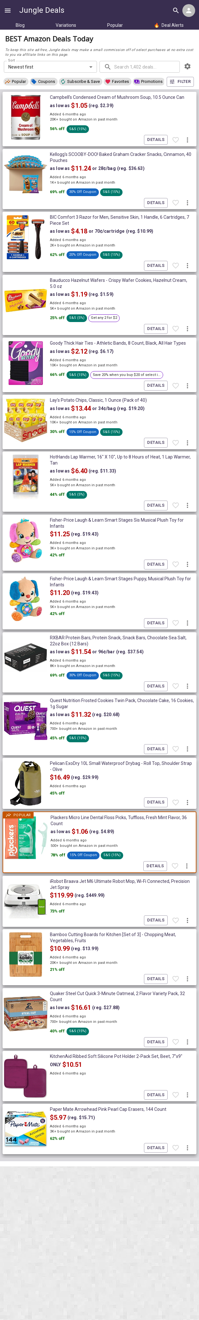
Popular (115, 25)
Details (155, 140)
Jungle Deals (41, 10)
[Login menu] (188, 10)
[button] (16, 81)
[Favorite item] (175, 140)
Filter (180, 81)
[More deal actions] (187, 140)
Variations (66, 25)
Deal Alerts (169, 25)
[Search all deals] (176, 10)
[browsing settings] (187, 66)
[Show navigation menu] (7, 10)
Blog (20, 25)
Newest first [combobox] (21, 67)
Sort (11, 60)
